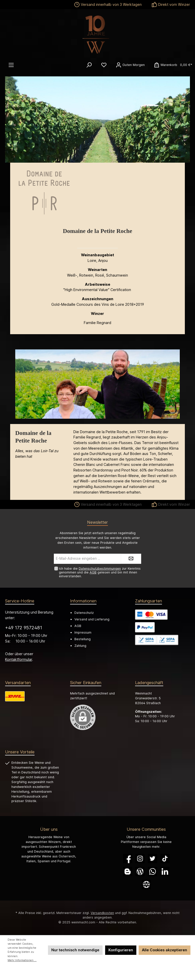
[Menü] (11, 65)
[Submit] (131, 559)
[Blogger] (127, 871)
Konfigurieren (120, 950)
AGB (93, 572)
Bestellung (82, 639)
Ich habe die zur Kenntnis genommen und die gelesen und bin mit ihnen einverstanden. (100, 572)
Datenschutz (84, 613)
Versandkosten (102, 913)
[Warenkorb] (171, 65)
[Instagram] (140, 858)
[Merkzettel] (104, 65)
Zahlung (80, 646)
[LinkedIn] (165, 871)
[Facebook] (127, 858)
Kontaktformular (18, 659)
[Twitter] (152, 858)
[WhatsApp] (152, 871)
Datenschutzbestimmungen (100, 568)
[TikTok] (165, 858)
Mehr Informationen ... (22, 960)
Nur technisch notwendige (75, 950)
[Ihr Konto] (130, 65)
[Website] (146, 884)
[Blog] (140, 871)
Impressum (82, 632)
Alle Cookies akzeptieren (164, 950)
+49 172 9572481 (23, 627)
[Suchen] (89, 65)
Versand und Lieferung (91, 619)
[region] (97, 384)
